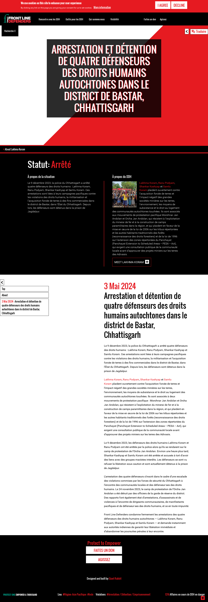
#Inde (90, 594)
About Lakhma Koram (15, 149)
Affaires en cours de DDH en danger (185, 594)
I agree (163, 5)
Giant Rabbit (115, 579)
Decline (179, 5)
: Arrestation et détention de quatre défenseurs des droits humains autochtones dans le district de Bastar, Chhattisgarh (21, 307)
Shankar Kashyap (149, 186)
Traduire (201, 31)
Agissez (163, 19)
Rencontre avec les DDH (49, 19)
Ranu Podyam (166, 183)
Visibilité (114, 19)
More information (102, 7)
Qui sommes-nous (97, 19)
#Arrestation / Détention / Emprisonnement (128, 594)
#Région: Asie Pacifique (74, 594)
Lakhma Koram (148, 183)
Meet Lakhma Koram (129, 262)
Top (3, 289)
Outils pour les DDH (74, 19)
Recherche (10, 31)
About (5, 295)
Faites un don (150, 19)
